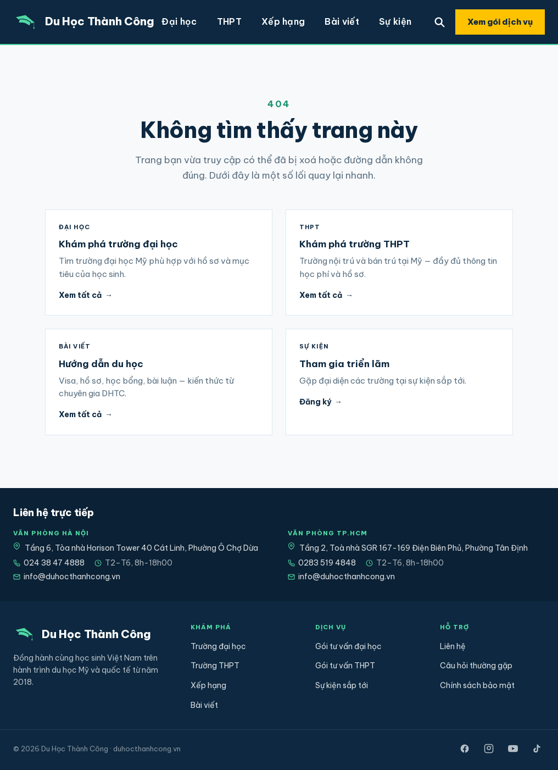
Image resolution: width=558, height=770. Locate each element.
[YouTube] (513, 748)
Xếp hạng (283, 21)
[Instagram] (488, 748)
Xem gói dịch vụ (500, 21)
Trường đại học (218, 646)
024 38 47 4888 (49, 563)
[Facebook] (464, 748)
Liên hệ (453, 646)
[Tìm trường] (439, 22)
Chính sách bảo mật (477, 685)
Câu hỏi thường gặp (476, 666)
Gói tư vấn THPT (345, 666)
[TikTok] (537, 748)
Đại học (179, 21)
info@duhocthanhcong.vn (66, 576)
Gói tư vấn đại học (348, 646)
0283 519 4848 (322, 563)
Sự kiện (395, 21)
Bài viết (342, 21)
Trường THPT (215, 666)
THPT (229, 21)
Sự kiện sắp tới (341, 685)
